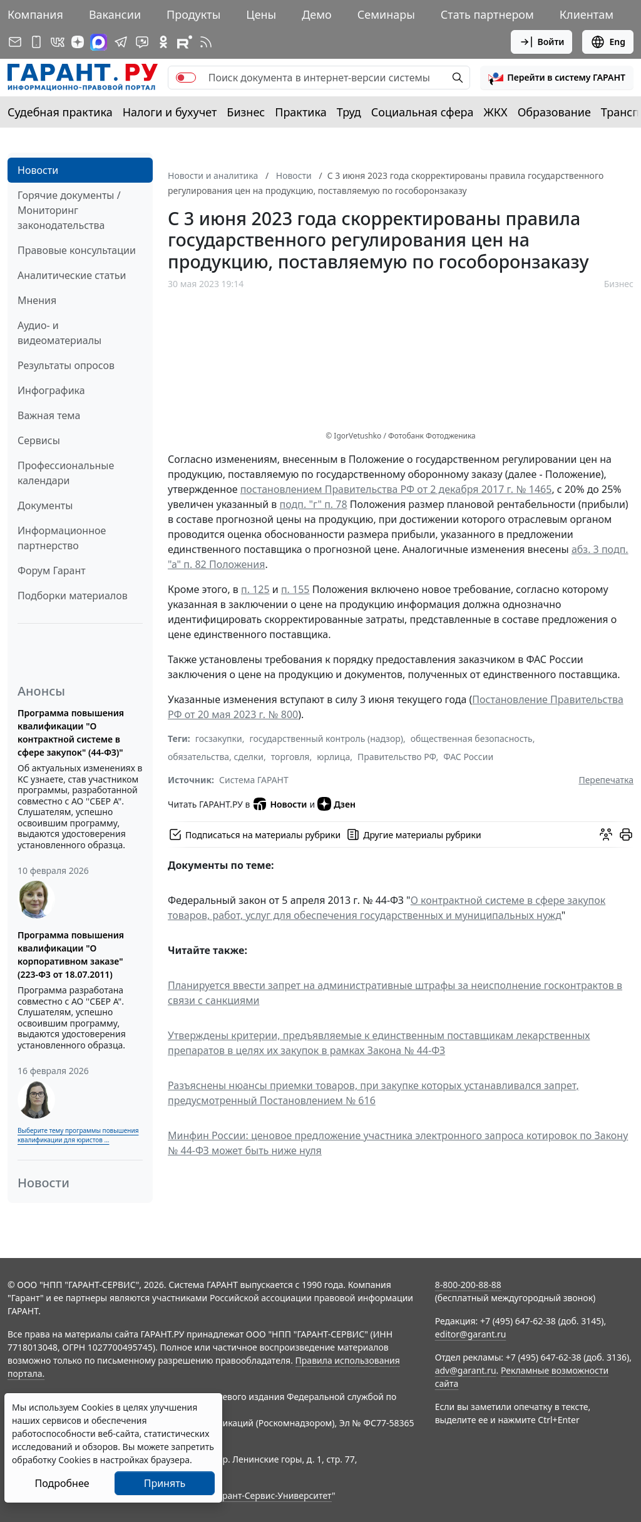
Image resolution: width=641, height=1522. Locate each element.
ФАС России (468, 757)
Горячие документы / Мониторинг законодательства (69, 210)
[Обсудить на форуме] (605, 834)
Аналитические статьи (72, 275)
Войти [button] (542, 41)
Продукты (193, 14)
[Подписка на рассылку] (15, 41)
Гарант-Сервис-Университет (272, 1495)
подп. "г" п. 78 (313, 504)
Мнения (37, 300)
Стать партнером (487, 14)
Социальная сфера (422, 111)
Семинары (386, 14)
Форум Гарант (52, 570)
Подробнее (61, 1483)
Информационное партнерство (62, 538)
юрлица (333, 757)
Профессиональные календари (66, 473)
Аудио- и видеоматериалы (59, 332)
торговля (290, 757)
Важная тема (49, 415)
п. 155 (295, 589)
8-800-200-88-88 (468, 1285)
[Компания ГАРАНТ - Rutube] (184, 41)
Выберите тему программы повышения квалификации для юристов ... (78, 1135)
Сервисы (39, 440)
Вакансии (115, 14)
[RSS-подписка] (205, 41)
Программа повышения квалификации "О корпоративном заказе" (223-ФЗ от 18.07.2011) (71, 954)
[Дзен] (77, 42)
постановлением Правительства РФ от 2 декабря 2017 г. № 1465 (396, 489)
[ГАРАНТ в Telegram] (120, 41)
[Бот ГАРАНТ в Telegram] (142, 41)
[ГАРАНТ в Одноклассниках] (163, 41)
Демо (317, 14)
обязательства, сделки (216, 757)
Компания (35, 14)
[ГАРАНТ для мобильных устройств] (36, 41)
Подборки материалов (73, 595)
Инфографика (51, 390)
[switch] (186, 78)
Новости (38, 170)
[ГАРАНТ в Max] (98, 42)
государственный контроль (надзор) (326, 738)
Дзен (336, 804)
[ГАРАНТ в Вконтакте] (57, 41)
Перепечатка (605, 780)
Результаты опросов (66, 365)
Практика (300, 111)
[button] (556, 77)
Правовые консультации (77, 250)
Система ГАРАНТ (254, 780)
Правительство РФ (396, 757)
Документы (45, 505)
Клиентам (586, 14)
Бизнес (246, 111)
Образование (554, 111)
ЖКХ (496, 111)
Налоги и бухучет (170, 111)
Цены (261, 14)
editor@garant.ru (470, 1334)
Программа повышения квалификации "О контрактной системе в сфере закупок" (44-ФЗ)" (71, 732)
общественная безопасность (472, 738)
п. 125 (255, 589)
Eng (607, 41)
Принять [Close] (165, 1483)
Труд (349, 111)
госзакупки (218, 738)
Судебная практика (60, 111)
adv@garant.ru (465, 1370)
